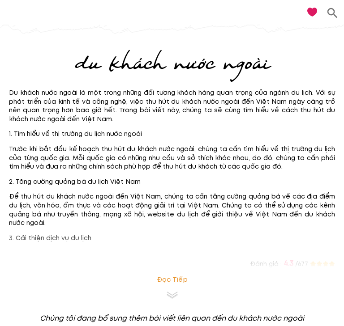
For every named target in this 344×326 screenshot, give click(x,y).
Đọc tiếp (172, 279)
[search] (332, 13)
